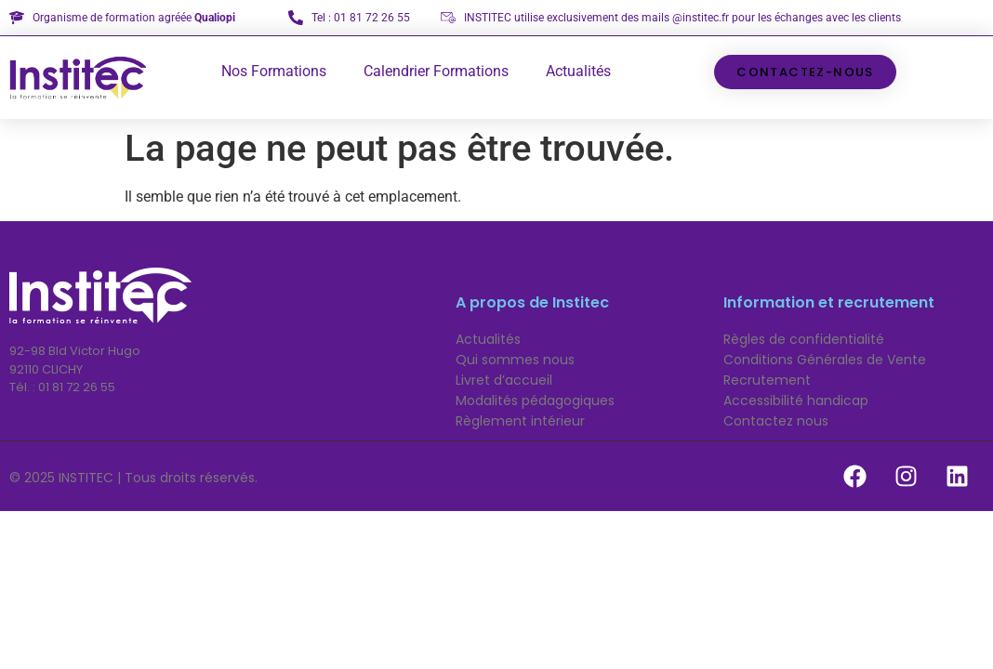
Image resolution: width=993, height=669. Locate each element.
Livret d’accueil (504, 380)
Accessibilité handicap (795, 400)
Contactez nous (775, 421)
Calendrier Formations (436, 71)
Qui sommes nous (515, 359)
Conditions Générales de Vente (824, 359)
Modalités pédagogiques (535, 400)
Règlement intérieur (520, 421)
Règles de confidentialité (803, 339)
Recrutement (767, 380)
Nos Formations (273, 71)
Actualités (578, 71)
